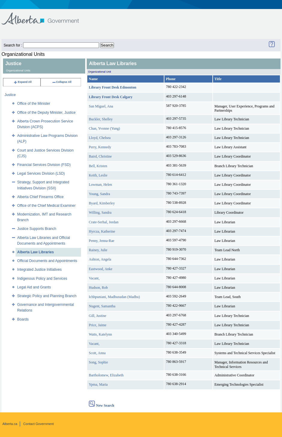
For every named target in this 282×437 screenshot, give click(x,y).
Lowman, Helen (100, 184)
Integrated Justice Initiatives (39, 269)
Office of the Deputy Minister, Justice (46, 112)
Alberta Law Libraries (35, 252)
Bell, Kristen (98, 166)
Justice (10, 95)
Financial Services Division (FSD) (43, 165)
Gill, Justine (97, 316)
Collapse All (61, 81)
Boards (22, 319)
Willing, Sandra (100, 212)
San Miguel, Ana (101, 106)
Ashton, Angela (100, 259)
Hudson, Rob (98, 287)
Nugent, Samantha (102, 306)
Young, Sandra (99, 194)
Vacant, (94, 278)
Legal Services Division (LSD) (41, 173)
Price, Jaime (97, 325)
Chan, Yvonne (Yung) (104, 128)
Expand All (23, 81)
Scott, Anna (97, 353)
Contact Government (38, 424)
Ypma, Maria (98, 384)
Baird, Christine (100, 156)
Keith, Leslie (98, 175)
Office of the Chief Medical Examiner (46, 205)
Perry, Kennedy (100, 147)
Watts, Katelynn (100, 334)
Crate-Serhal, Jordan (103, 222)
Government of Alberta (45, 16)
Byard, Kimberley (102, 203)
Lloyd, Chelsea (100, 138)
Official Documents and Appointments (47, 261)
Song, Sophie (98, 362)
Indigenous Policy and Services (42, 278)
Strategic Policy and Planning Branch (46, 296)
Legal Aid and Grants (34, 287)
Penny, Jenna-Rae (101, 241)
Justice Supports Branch (36, 229)
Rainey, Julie (98, 250)
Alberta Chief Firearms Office (40, 197)
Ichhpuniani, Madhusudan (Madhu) (114, 297)
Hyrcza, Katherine (102, 231)
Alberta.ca (9, 424)
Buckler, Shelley (101, 119)
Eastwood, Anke (100, 269)
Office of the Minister (33, 103)
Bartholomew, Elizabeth (106, 375)
